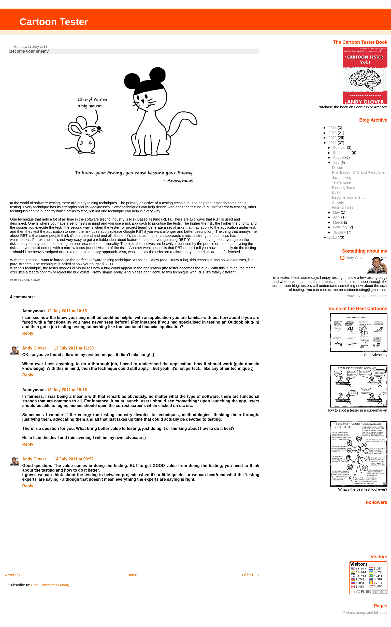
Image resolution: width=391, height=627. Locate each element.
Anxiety (338, 202)
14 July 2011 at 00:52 (74, 459)
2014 (333, 128)
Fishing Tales (342, 207)
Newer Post (13, 575)
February (341, 227)
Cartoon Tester (54, 21)
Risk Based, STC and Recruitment (359, 172)
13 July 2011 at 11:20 (74, 348)
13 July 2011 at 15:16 (67, 390)
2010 (333, 237)
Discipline (339, 168)
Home (132, 575)
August (339, 157)
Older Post (250, 575)
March (338, 222)
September (342, 153)
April (337, 217)
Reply (27, 333)
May (337, 212)
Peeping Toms (343, 187)
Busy (336, 192)
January (340, 232)
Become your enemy (29, 51)
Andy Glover (34, 348)
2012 (333, 138)
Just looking (341, 178)
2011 (333, 143)
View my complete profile (367, 296)
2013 (333, 133)
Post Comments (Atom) (50, 585)
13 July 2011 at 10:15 (67, 311)
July (336, 163)
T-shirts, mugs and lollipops (365, 612)
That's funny (342, 182)
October (340, 147)
